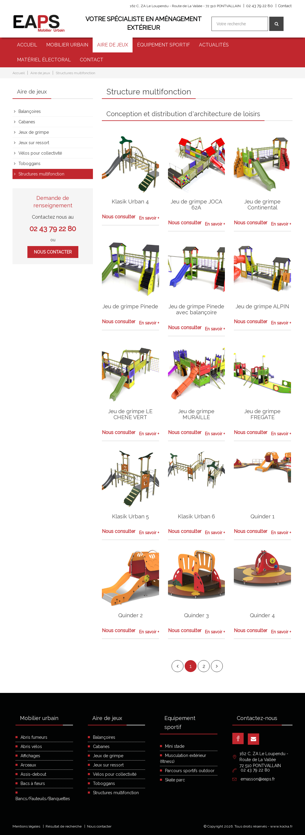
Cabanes (26, 121)
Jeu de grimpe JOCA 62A (196, 204)
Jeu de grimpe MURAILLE (196, 414)
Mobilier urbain (67, 45)
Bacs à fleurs (33, 783)
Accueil (27, 45)
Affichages (30, 755)
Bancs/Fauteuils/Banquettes (42, 798)
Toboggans (29, 163)
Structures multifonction (75, 73)
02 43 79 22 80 (259, 6)
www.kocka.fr (281, 826)
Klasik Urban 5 (130, 516)
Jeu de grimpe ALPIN (262, 306)
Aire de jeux (112, 45)
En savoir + (149, 218)
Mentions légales (26, 826)
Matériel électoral (44, 60)
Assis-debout (33, 774)
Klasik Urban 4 (130, 201)
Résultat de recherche (64, 826)
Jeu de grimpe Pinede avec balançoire (196, 309)
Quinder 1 (262, 516)
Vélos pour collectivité (40, 152)
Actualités (214, 45)
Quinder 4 (262, 615)
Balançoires (29, 111)
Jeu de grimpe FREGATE (262, 414)
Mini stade (174, 746)
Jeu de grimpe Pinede (130, 306)
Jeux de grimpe (33, 132)
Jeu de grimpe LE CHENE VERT (130, 414)
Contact (285, 6)
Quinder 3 (196, 615)
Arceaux (28, 765)
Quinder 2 (130, 615)
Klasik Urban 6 (196, 516)
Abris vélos (31, 746)
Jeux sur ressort (33, 142)
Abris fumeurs (34, 737)
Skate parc (175, 780)
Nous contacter (53, 251)
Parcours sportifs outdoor (189, 770)
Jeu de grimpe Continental (262, 204)
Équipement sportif (163, 45)
